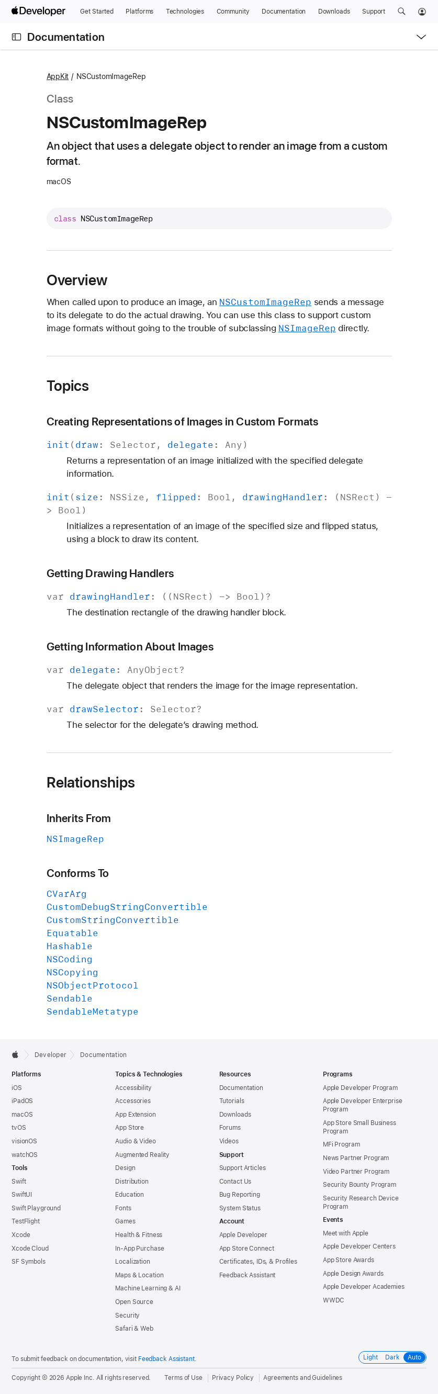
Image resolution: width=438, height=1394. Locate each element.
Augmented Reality (142, 1155)
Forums (230, 1127)
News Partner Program (356, 1158)
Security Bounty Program (359, 1184)
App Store (129, 1127)
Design (125, 1168)
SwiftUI (22, 1194)
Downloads (235, 1114)
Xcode (21, 1235)
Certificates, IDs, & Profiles (258, 1261)
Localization (132, 1261)
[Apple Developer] (39, 11)
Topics (68, 385)
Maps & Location (139, 1275)
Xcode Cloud (30, 1248)
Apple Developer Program (360, 1088)
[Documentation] (283, 11)
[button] (402, 11)
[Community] (233, 11)
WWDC (334, 1300)
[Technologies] (185, 11)
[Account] (422, 11)
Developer (50, 1055)
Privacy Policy (233, 1377)
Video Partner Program (356, 1171)
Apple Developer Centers (359, 1246)
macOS (22, 1114)
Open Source (134, 1302)
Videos (229, 1141)
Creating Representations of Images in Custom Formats (183, 421)
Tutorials (231, 1101)
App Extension (135, 1114)
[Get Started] (97, 11)
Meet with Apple (345, 1233)
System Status (240, 1208)
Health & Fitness (138, 1235)
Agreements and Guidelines (302, 1377)
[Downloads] (334, 11)
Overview (77, 280)
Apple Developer (243, 1235)
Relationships (91, 782)
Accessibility (133, 1088)
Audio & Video (135, 1141)
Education (129, 1194)
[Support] (373, 11)
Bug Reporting (239, 1194)
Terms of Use (183, 1377)
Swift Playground (36, 1208)
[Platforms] (139, 11)
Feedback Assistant (247, 1275)
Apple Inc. (80, 1377)
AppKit (58, 76)
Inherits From (79, 818)
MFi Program (341, 1144)
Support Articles (242, 1168)
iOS (17, 1088)
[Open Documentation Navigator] (16, 36)
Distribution (132, 1181)
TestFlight (26, 1221)
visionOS (24, 1141)
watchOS (25, 1155)
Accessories (133, 1101)
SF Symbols (29, 1261)
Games (125, 1221)
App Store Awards (348, 1260)
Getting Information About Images (130, 646)
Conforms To (78, 873)
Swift (19, 1181)
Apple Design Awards (353, 1273)
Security (127, 1315)
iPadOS (22, 1101)
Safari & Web (134, 1328)
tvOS (19, 1127)
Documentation (66, 36)
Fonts (123, 1208)
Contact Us (235, 1181)
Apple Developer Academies (364, 1286)
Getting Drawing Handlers (110, 573)
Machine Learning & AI (147, 1288)
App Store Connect (246, 1248)
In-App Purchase (139, 1248)
